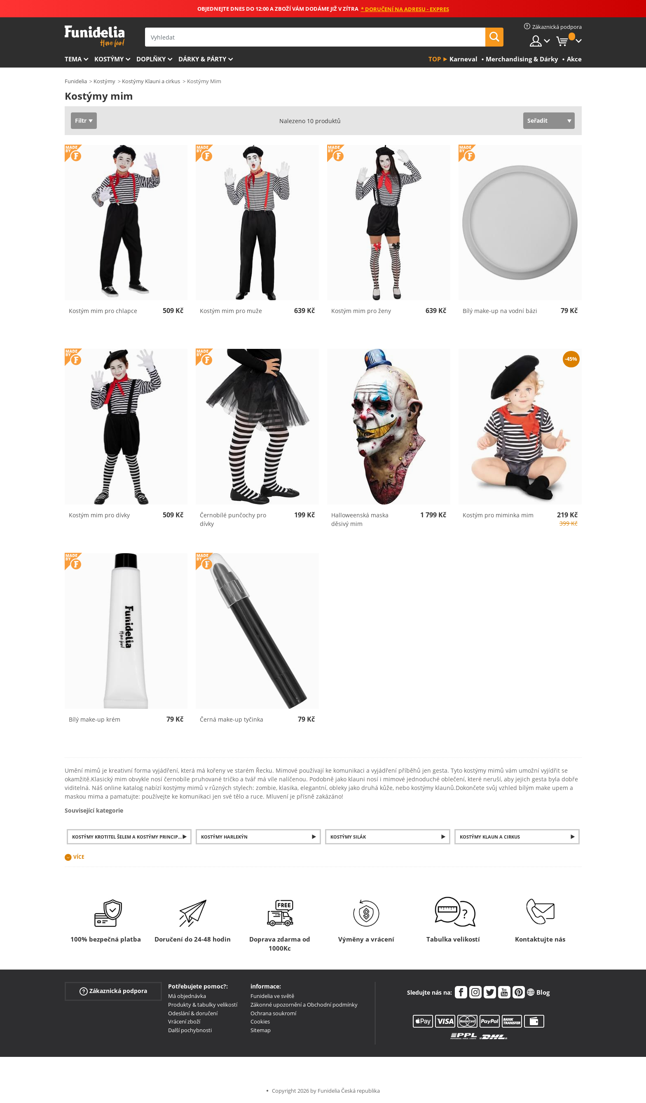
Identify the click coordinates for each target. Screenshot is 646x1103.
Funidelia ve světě (272, 996)
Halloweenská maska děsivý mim (360, 519)
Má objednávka (187, 996)
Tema (73, 59)
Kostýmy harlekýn (224, 837)
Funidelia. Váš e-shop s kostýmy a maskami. (94, 36)
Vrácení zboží (184, 1021)
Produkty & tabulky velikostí (202, 1004)
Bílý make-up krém (94, 719)
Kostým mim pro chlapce (103, 311)
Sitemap (260, 1030)
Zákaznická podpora (113, 991)
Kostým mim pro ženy (361, 311)
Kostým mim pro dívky (99, 515)
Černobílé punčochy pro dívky (233, 519)
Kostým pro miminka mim (498, 515)
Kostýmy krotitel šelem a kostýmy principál (128, 837)
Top (434, 59)
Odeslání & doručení (193, 1013)
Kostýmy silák (348, 837)
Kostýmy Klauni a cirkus (151, 81)
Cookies (260, 1021)
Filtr (81, 120)
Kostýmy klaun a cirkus (490, 837)
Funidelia (76, 81)
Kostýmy (109, 59)
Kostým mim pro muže (231, 311)
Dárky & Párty (202, 59)
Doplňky (151, 59)
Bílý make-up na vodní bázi (500, 311)
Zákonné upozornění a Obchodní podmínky (304, 1004)
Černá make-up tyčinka (231, 719)
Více (78, 856)
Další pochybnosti (190, 1030)
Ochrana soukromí (273, 1013)
